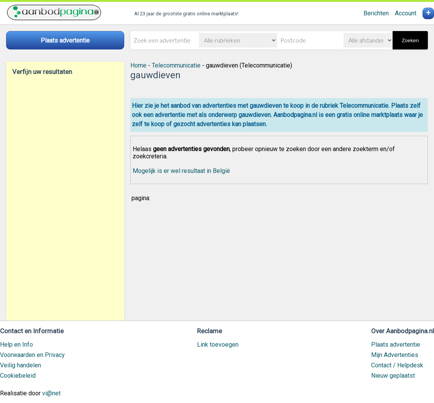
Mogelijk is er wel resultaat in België (181, 170)
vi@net (51, 393)
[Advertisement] (65, 198)
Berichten (376, 13)
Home (138, 65)
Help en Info (16, 344)
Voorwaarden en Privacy (32, 355)
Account (405, 13)
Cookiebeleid (18, 375)
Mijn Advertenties (394, 355)
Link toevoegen (217, 344)
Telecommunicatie (176, 65)
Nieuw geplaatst (393, 375)
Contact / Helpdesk (397, 365)
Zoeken (410, 40)
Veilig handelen (20, 365)
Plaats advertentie (395, 344)
